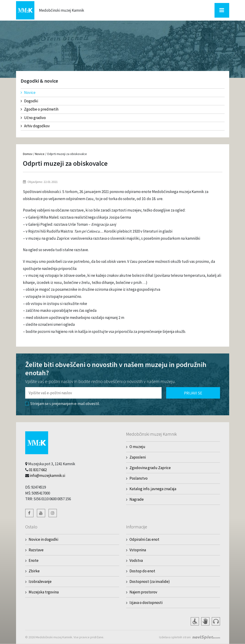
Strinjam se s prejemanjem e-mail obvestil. (62, 403)
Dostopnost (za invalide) (149, 581)
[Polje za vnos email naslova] (93, 393)
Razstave (36, 549)
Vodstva (136, 560)
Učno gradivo (33, 117)
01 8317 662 (38, 469)
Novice (28, 92)
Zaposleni (137, 457)
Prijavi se (193, 393)
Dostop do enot (142, 570)
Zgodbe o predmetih (39, 109)
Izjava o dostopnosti (145, 602)
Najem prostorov (143, 592)
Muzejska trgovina (44, 592)
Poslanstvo (138, 478)
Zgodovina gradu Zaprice (150, 467)
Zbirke (34, 570)
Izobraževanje (40, 581)
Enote (34, 560)
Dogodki (29, 100)
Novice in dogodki (43, 539)
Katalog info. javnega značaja (152, 488)
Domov (28, 154)
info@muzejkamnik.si (47, 475)
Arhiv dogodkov (35, 125)
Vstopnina (137, 549)
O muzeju (137, 446)
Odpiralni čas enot (144, 539)
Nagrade (136, 499)
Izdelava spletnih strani (175, 637)
